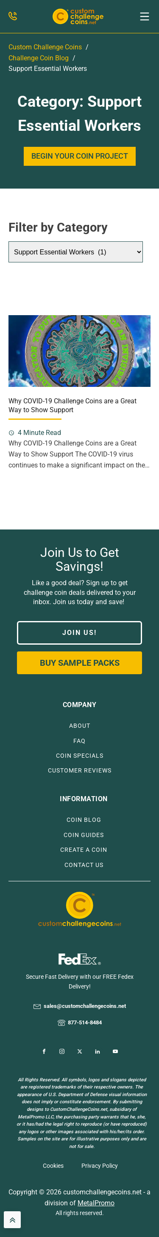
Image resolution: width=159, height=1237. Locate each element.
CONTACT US (83, 865)
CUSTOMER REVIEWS (80, 770)
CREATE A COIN (83, 850)
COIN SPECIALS (79, 756)
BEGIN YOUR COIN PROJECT (79, 155)
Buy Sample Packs (80, 663)
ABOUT (79, 726)
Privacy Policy (99, 1165)
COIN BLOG (84, 820)
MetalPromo (96, 1203)
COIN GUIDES (84, 835)
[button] (145, 16)
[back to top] (12, 1220)
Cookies (53, 1165)
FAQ (79, 741)
